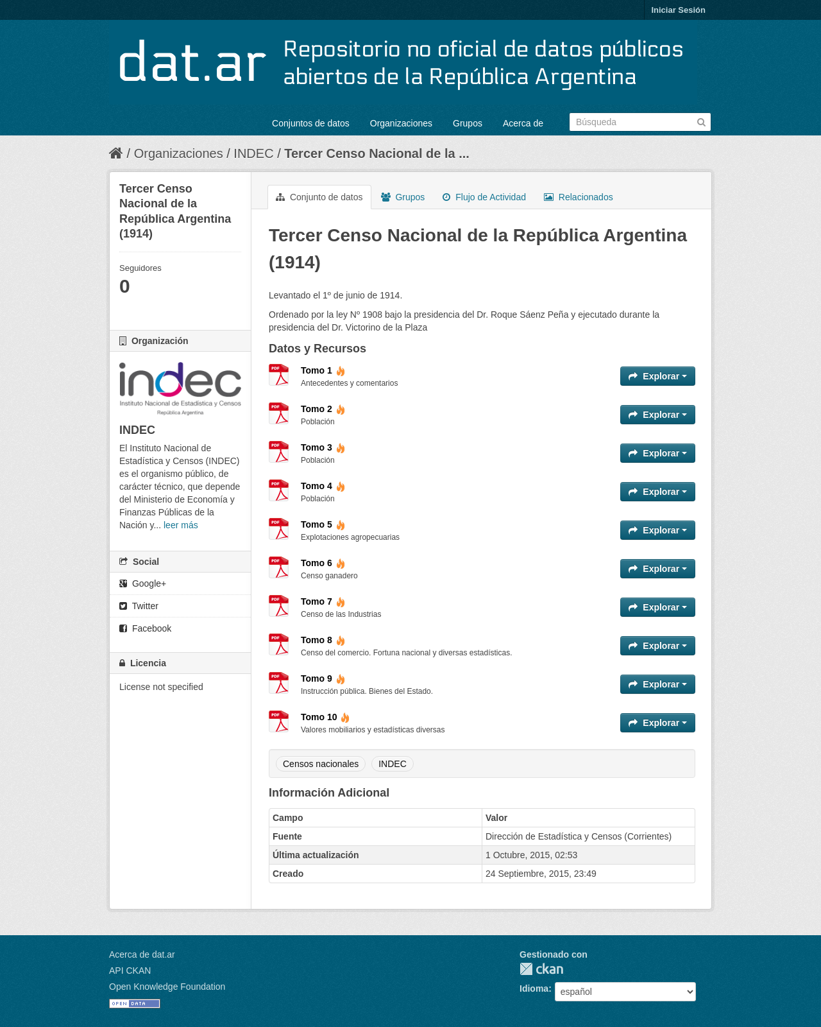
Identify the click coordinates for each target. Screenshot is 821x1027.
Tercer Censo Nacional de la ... (377, 153)
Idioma (534, 988)
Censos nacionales (321, 764)
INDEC (253, 153)
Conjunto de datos (319, 197)
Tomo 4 (323, 486)
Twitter (138, 606)
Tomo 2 (323, 409)
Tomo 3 (323, 447)
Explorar (658, 376)
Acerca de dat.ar (142, 954)
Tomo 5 (323, 524)
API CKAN (130, 970)
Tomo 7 (323, 601)
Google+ (142, 583)
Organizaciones (401, 123)
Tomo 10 (325, 717)
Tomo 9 (323, 678)
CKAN (541, 969)
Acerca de (523, 123)
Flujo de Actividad (484, 197)
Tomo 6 (323, 563)
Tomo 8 (323, 640)
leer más (181, 525)
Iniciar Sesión (678, 10)
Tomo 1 (323, 370)
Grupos (467, 123)
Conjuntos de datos (311, 123)
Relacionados (578, 197)
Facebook (145, 628)
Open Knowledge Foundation (167, 986)
